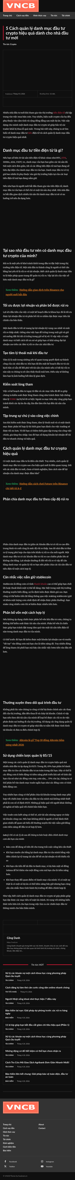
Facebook (13, 1161)
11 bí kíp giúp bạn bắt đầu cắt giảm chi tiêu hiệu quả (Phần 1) (37, 1024)
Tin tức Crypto (10, 44)
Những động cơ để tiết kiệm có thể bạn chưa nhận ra (33, 1050)
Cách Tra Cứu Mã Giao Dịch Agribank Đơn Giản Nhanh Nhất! (37, 1062)
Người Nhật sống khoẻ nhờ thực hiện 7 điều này (30, 998)
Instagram (50, 1161)
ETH (64, 157)
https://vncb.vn (12, 942)
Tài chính (9, 980)
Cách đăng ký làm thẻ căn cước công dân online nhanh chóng (37, 987)
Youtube (49, 1166)
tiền (30, 133)
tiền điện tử (59, 112)
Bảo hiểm (9, 1018)
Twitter (12, 1166)
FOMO (13, 399)
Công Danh (13, 938)
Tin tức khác (11, 992)
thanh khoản (40, 584)
